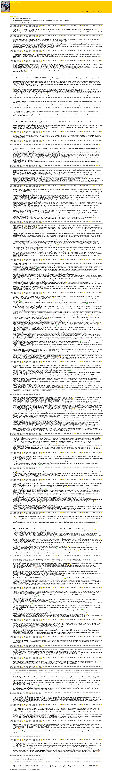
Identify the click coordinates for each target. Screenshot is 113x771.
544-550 (89, 305)
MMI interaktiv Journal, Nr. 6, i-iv (40, 507)
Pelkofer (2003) (53, 553)
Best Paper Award (21, 254)
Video (45, 209)
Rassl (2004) (58, 553)
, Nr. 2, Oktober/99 (74, 609)
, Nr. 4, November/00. (80, 559)
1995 (40, 25)
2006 (75, 25)
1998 (49, 25)
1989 (21, 25)
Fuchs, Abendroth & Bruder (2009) (34, 553)
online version (16, 576)
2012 (93, 25)
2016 (14, 26)
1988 (18, 25)
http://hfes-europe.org (27, 194)
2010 (87, 25)
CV (102, 11)
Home (83, 11)
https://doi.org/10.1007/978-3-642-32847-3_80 (53, 173)
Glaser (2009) (23, 631)
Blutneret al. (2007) (45, 464)
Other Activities (96, 11)
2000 (56, 25)
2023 (37, 26)
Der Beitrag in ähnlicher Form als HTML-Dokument (37, 613)
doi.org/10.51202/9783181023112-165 (48, 123)
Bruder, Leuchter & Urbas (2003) (19, 553)
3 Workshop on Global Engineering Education (33, 546)
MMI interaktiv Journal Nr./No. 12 (92, 402)
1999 (52, 25)
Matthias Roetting (54, 20)
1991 (27, 25)
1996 (43, 25)
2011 (90, 25)
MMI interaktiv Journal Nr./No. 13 (79, 423)
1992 (30, 25)
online (32, 30)
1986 (11, 25)
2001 (59, 25)
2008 (81, 25)
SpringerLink (76, 341)
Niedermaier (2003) (45, 553)
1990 (24, 25)
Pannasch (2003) (82, 486)
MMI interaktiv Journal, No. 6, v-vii (58, 507)
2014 (100, 25)
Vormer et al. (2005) (87, 498)
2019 (24, 26)
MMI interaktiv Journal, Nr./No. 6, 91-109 (74, 497)
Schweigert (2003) (65, 553)
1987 (14, 25)
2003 (65, 25)
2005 (71, 25)
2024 (40, 36)
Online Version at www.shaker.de (48, 548)
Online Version (16, 543)
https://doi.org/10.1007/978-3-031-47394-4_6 (49, 45)
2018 (21, 26)
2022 (33, 26)
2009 (84, 25)
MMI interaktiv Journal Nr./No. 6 (46, 505)
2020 (27, 26)
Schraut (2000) (29, 631)
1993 (33, 25)
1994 (37, 25)
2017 (18, 26)
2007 (78, 25)
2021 (30, 26)
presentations (27, 18)
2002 (62, 25)
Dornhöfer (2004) (75, 486)
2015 (11, 26)
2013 (97, 25)
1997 (46, 25)
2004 (68, 25)
